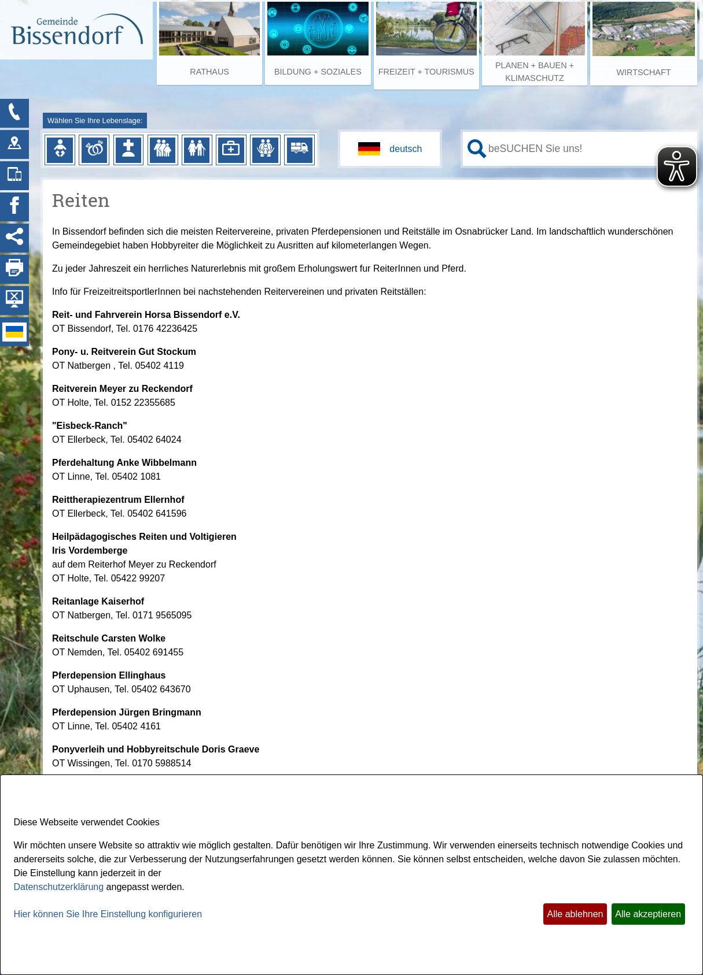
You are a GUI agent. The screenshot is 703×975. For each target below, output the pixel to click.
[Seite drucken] (14, 269)
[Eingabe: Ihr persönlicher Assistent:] (590, 148)
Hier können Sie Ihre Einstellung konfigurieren (108, 914)
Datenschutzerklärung (59, 887)
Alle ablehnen (575, 914)
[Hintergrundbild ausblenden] (14, 300)
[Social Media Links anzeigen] (14, 238)
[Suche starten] (477, 148)
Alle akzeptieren (648, 914)
